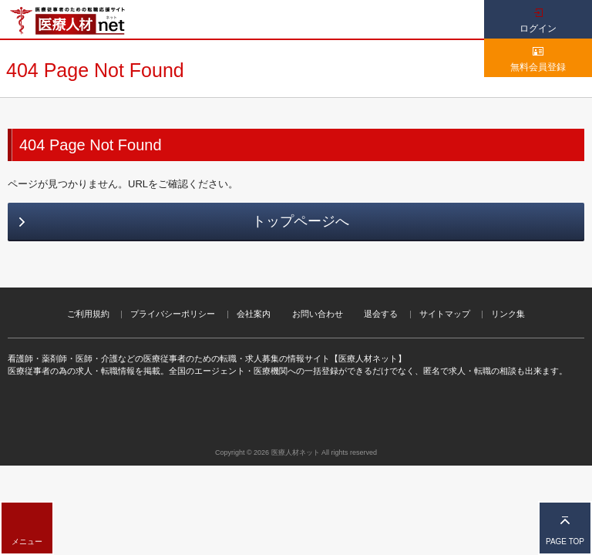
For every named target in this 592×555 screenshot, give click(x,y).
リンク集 (508, 313)
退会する (381, 313)
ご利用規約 (88, 313)
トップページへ (300, 221)
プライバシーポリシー (172, 313)
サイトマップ (444, 313)
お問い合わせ (317, 313)
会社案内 (254, 313)
